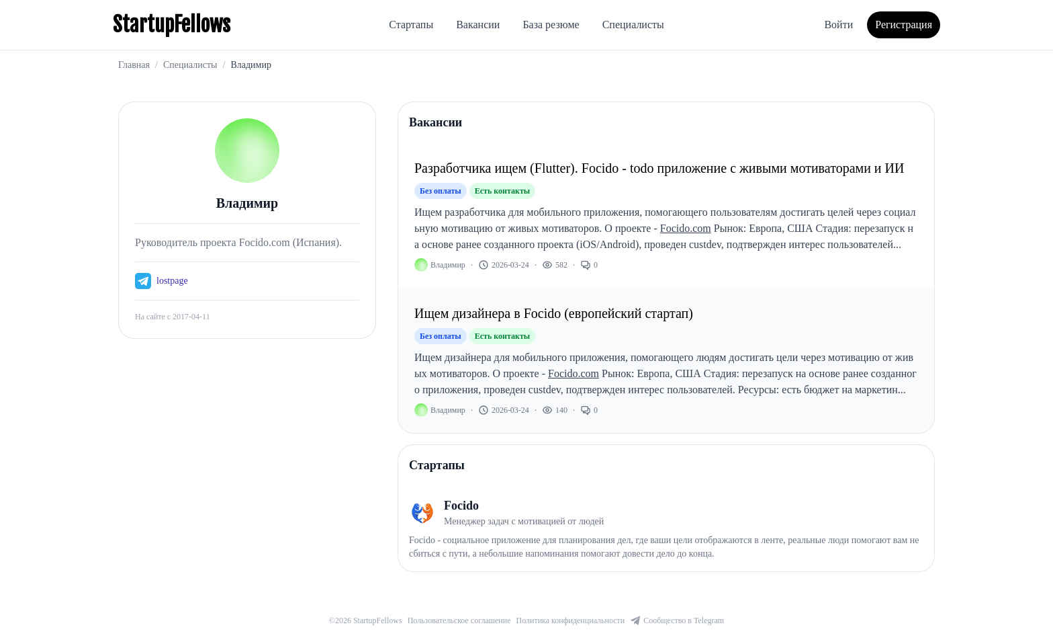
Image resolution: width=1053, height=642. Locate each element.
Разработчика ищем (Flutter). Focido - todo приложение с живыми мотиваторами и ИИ (659, 168)
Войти (838, 24)
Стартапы (411, 24)
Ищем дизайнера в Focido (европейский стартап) (553, 313)
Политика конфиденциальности (570, 620)
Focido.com (685, 228)
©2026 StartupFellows (365, 620)
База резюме (550, 24)
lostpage (172, 281)
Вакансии (478, 24)
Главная (134, 65)
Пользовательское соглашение (459, 620)
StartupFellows (171, 25)
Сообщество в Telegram (677, 620)
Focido (461, 505)
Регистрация (903, 24)
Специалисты (633, 24)
